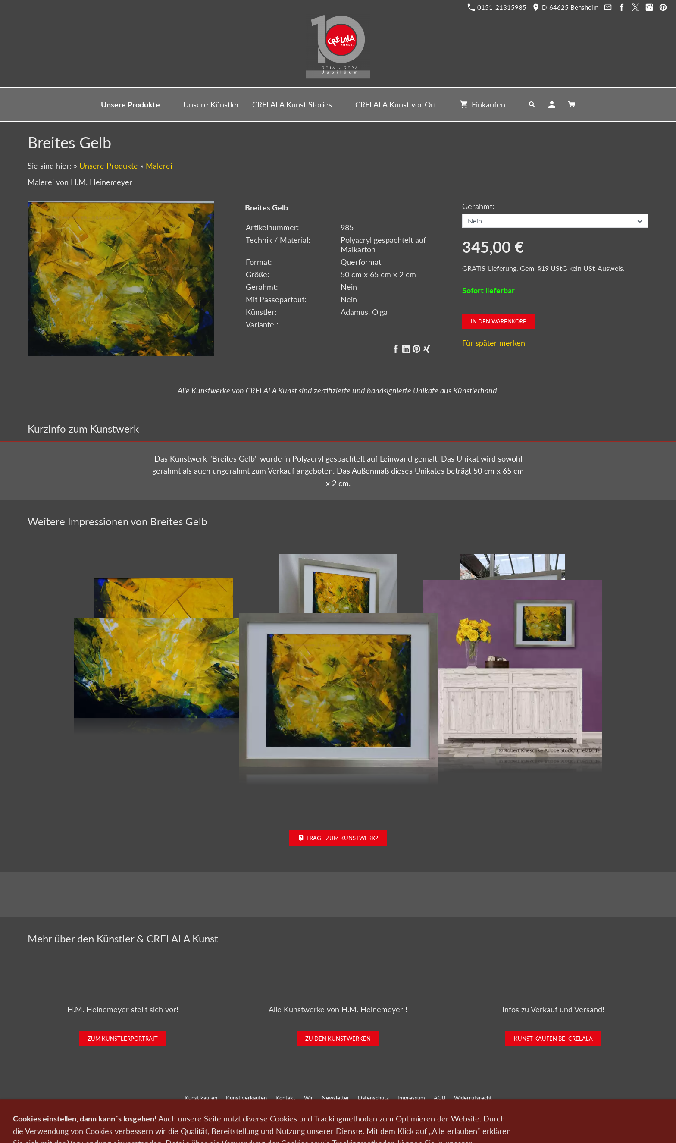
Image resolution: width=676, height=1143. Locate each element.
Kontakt (285, 1097)
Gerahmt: (478, 206)
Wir (308, 1097)
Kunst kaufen (201, 1097)
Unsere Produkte (108, 165)
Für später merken (493, 343)
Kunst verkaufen (246, 1097)
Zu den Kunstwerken (338, 1038)
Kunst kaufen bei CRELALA (553, 1038)
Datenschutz (373, 1097)
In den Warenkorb (498, 321)
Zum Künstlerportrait (123, 1038)
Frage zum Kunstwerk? (338, 838)
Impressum (411, 1097)
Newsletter (335, 1097)
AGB (439, 1097)
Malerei (159, 165)
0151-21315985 (497, 7)
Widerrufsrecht (473, 1097)
